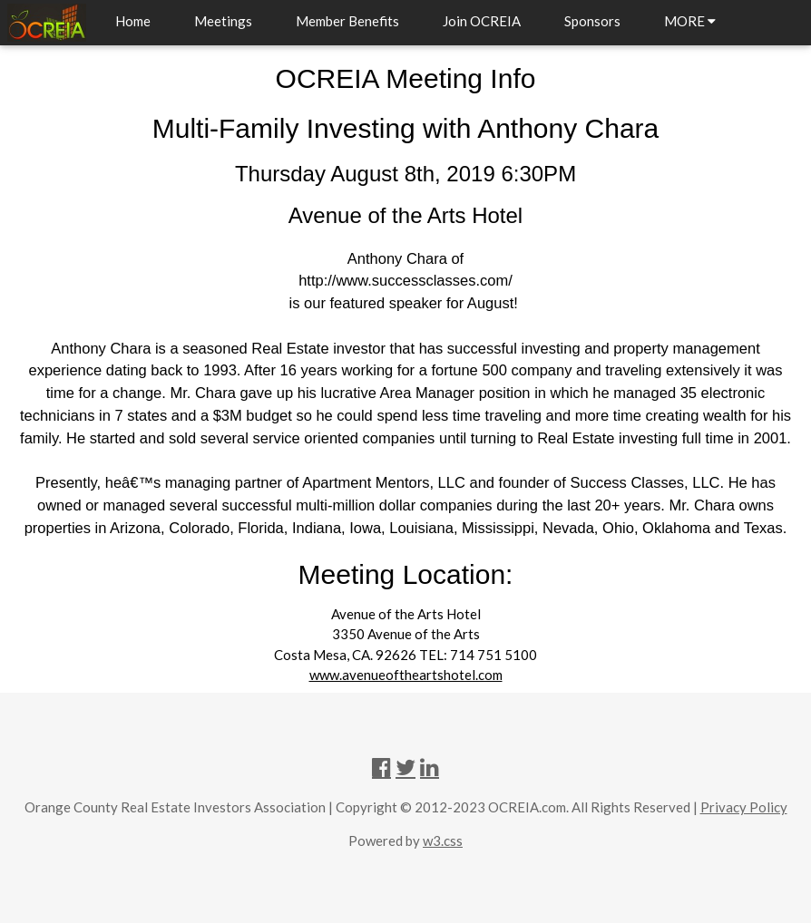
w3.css (443, 840)
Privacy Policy (743, 807)
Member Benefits (347, 21)
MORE (690, 21)
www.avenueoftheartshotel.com (406, 674)
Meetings (223, 21)
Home (133, 21)
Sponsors (592, 21)
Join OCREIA (482, 21)
